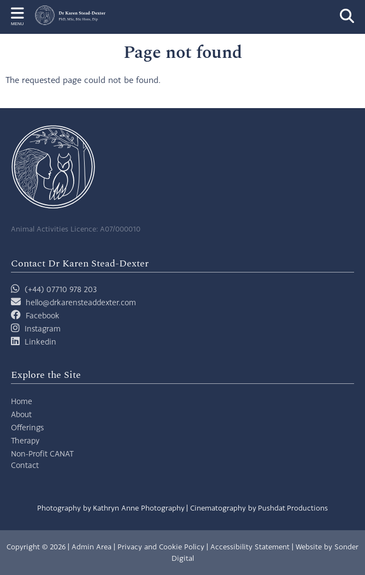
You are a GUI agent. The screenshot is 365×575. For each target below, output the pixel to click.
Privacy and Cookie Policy (160, 546)
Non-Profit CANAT (42, 453)
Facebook (43, 315)
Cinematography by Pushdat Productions (259, 507)
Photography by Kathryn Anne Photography (111, 507)
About (21, 414)
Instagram (43, 328)
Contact (25, 465)
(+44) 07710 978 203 (54, 289)
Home (21, 401)
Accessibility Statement (250, 546)
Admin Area (91, 546)
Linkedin (40, 341)
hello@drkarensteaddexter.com (81, 302)
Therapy (25, 440)
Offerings (27, 427)
